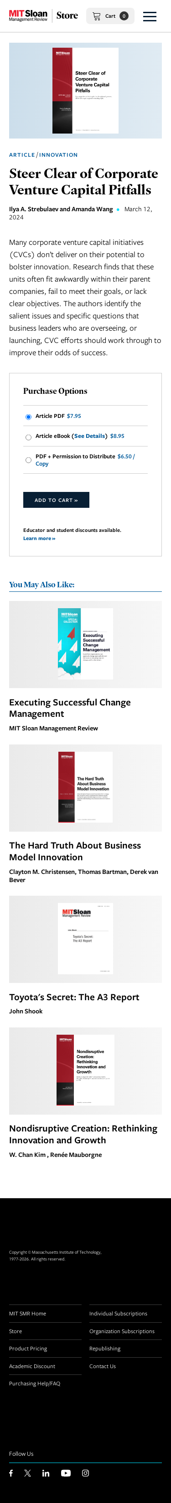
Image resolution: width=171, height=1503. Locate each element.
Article (22, 155)
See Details (89, 436)
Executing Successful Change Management (70, 707)
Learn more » (39, 538)
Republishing (104, 1348)
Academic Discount (32, 1365)
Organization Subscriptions (122, 1330)
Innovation (58, 155)
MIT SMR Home (27, 1313)
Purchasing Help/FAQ (34, 1383)
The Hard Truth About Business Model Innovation (75, 850)
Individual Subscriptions (118, 1313)
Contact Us (102, 1365)
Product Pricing (28, 1348)
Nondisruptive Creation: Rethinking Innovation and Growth (83, 1133)
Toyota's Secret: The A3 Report (74, 996)
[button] (150, 15)
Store (15, 1330)
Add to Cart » (56, 499)
